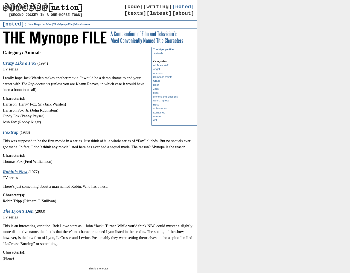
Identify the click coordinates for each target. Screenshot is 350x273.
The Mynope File (62, 24)
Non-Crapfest (161, 100)
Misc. (156, 92)
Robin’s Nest (15, 171)
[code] (133, 7)
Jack (156, 88)
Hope (156, 84)
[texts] (135, 13)
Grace (156, 80)
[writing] (158, 7)
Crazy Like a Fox (19, 63)
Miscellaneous (82, 24)
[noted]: (14, 24)
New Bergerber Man (39, 24)
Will (155, 120)
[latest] (159, 13)
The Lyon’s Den (18, 211)
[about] (183, 13)
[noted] (183, 7)
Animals (158, 53)
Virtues (157, 116)
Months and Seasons (165, 96)
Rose (156, 104)
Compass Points (162, 76)
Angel (156, 68)
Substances (160, 108)
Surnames (159, 112)
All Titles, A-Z (160, 65)
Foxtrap (11, 132)
